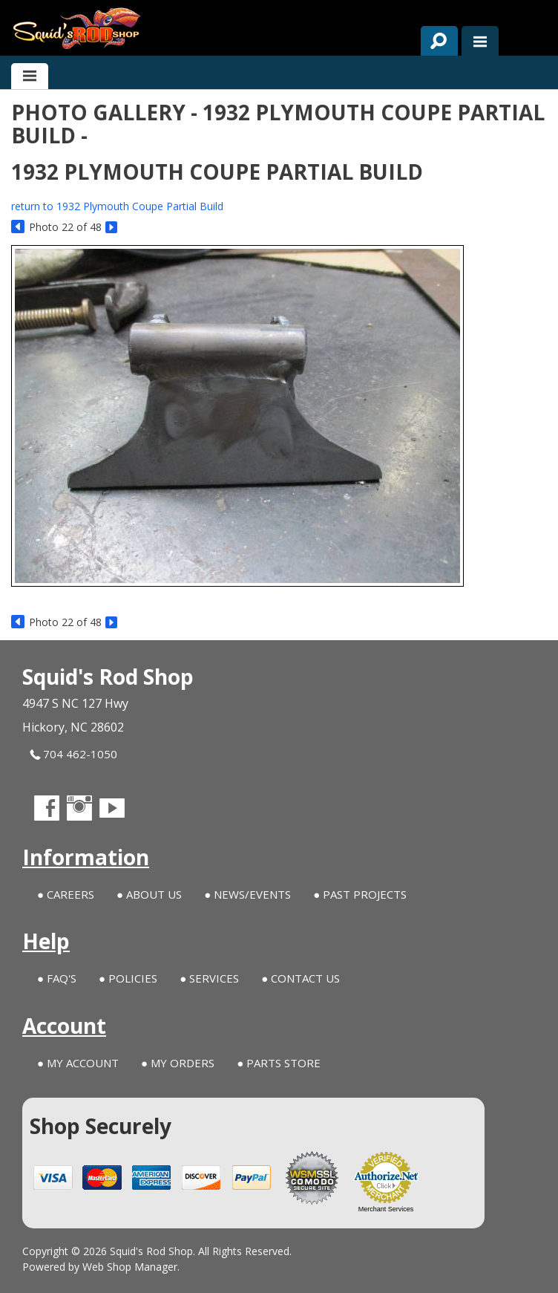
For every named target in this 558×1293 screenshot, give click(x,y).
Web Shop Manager (129, 1267)
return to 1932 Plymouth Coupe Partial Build (117, 206)
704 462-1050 (73, 754)
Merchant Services (386, 1209)
